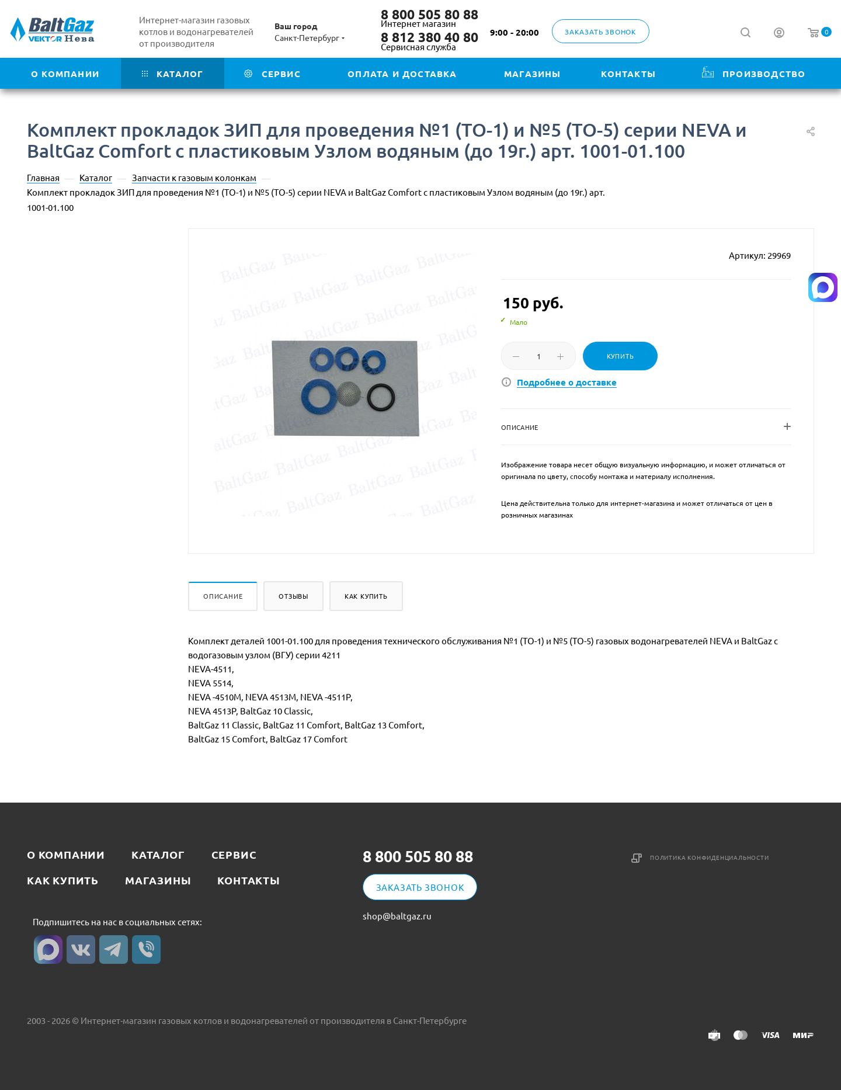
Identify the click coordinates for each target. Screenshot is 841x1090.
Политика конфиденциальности (709, 857)
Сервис (234, 854)
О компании (66, 854)
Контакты (248, 880)
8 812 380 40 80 (429, 37)
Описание (222, 595)
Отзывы (293, 595)
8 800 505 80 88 (429, 14)
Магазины (158, 880)
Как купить (366, 595)
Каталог (158, 854)
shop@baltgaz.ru (397, 916)
